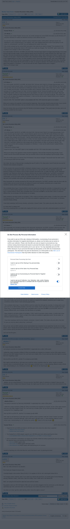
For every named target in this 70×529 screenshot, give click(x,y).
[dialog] (35, 264)
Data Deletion (24, 294)
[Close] (66, 235)
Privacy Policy (45, 294)
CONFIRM (21, 288)
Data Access (34, 294)
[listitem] (35, 259)
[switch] (58, 263)
